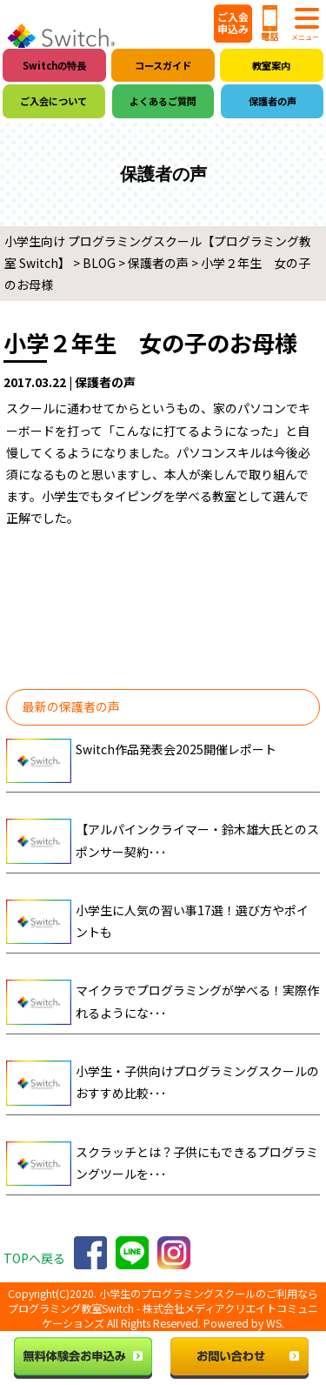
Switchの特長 (54, 65)
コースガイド (163, 65)
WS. (275, 1323)
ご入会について (53, 101)
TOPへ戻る (34, 1258)
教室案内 (271, 65)
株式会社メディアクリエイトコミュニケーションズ (180, 1316)
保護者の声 (272, 101)
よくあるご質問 (163, 101)
